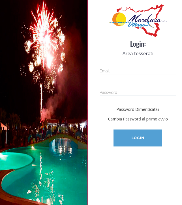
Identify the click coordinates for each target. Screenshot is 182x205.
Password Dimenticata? (138, 109)
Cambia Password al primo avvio (138, 119)
